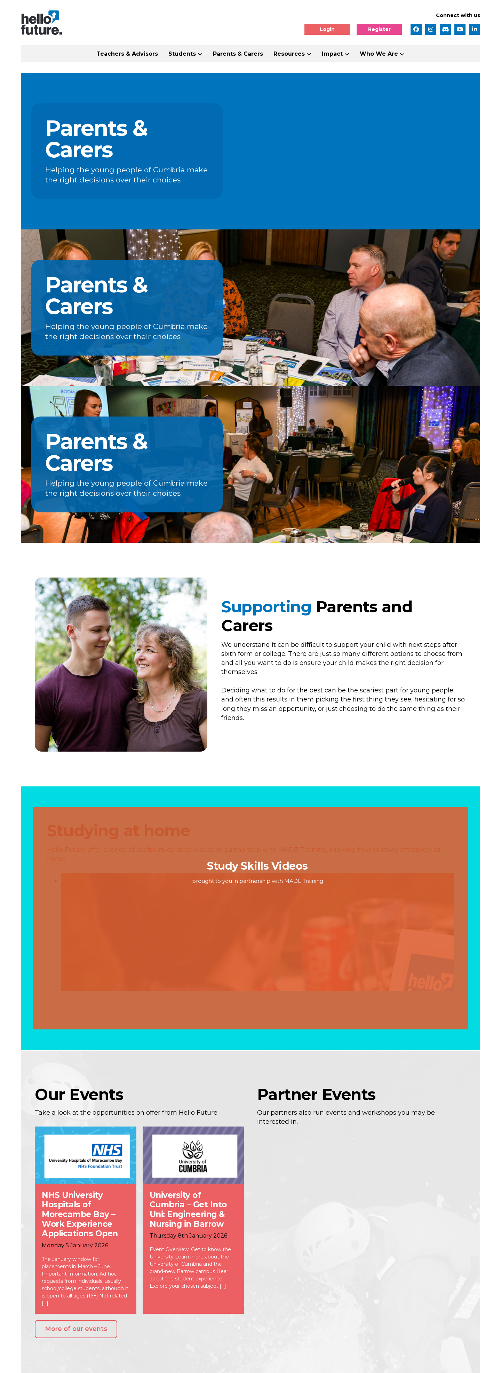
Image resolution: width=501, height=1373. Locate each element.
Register (379, 29)
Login (327, 29)
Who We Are (379, 53)
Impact (332, 53)
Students (182, 53)
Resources (289, 53)
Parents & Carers (238, 53)
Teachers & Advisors (127, 53)
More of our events (76, 1329)
